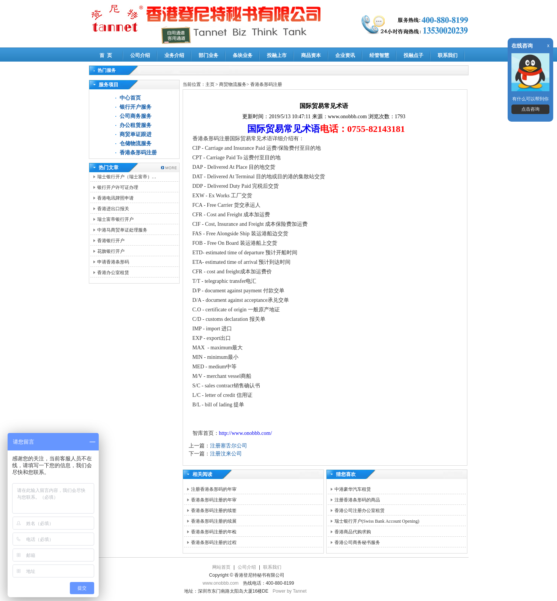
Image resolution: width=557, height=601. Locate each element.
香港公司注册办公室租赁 (360, 510)
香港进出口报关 (113, 208)
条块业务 (242, 55)
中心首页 (130, 98)
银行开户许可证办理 (117, 187)
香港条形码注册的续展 (214, 521)
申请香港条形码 (113, 262)
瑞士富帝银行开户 (115, 219)
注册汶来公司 (226, 454)
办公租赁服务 (135, 125)
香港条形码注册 (138, 152)
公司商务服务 (135, 116)
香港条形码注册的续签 (214, 510)
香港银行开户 (111, 240)
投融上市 (277, 55)
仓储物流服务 (135, 143)
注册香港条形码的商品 (357, 500)
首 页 (105, 55)
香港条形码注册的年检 (214, 531)
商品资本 (311, 55)
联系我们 (448, 55)
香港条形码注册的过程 (214, 542)
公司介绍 (140, 55)
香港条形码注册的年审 (214, 500)
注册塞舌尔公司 (228, 446)
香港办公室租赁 (113, 272)
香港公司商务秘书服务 (357, 542)
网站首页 (221, 567)
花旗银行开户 (111, 251)
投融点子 (413, 55)
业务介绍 (174, 55)
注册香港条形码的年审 (214, 489)
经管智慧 (379, 55)
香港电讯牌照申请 (115, 198)
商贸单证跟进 (135, 134)
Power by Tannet (289, 591)
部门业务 (208, 55)
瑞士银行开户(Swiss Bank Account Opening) (377, 521)
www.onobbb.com (221, 583)
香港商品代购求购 (353, 531)
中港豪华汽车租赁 (353, 489)
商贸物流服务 (232, 84)
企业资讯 (345, 55)
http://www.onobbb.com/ (245, 433)
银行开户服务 (135, 107)
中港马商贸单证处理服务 (122, 230)
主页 (210, 84)
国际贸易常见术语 (283, 129)
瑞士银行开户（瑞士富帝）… (126, 176)
